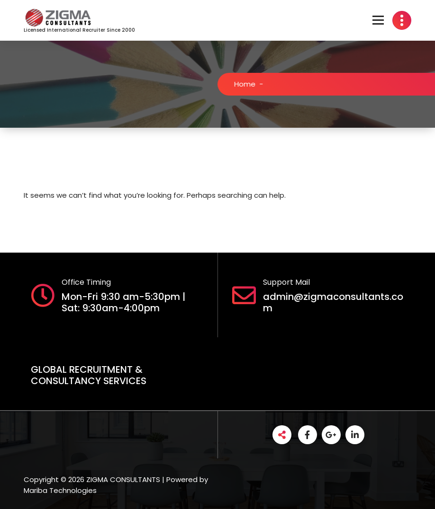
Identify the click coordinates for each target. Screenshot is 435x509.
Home (249, 84)
